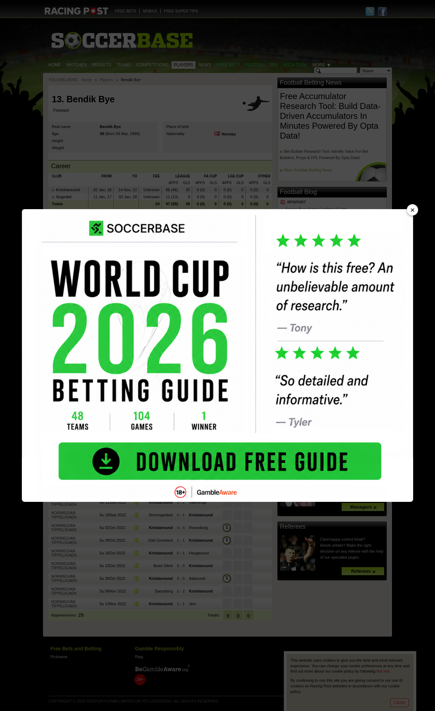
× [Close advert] (412, 210)
